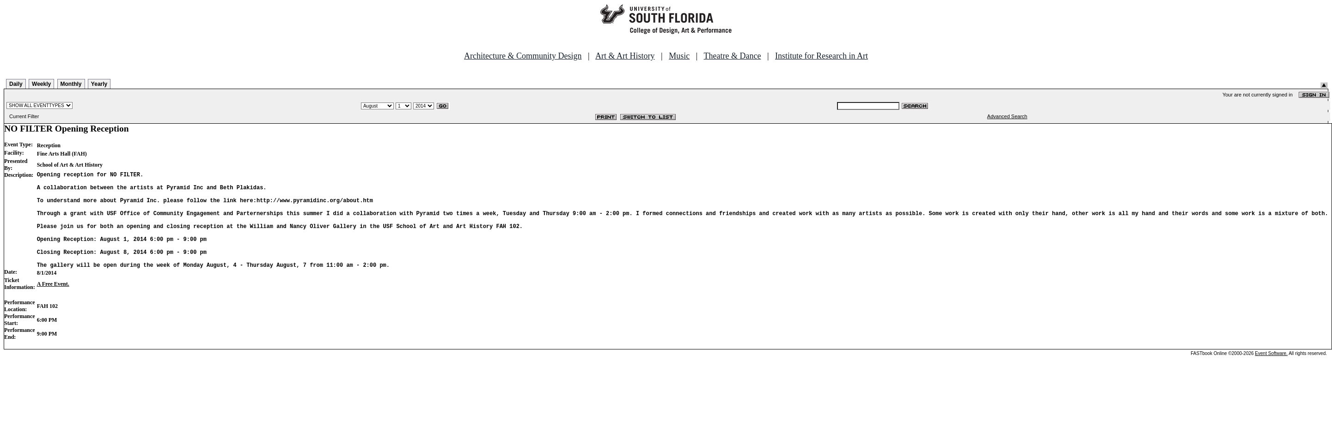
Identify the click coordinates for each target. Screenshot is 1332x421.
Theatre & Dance (732, 55)
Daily (16, 84)
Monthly (71, 84)
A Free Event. (53, 304)
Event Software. (1271, 374)
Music (679, 55)
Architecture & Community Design (522, 55)
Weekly (41, 84)
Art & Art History (625, 55)
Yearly (99, 84)
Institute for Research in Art (821, 55)
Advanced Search (1007, 116)
